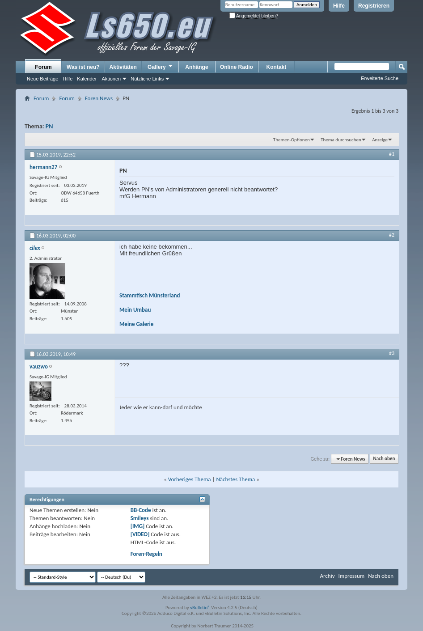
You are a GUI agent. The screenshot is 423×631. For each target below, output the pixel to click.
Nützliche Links (147, 78)
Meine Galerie (136, 324)
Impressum (351, 575)
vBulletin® (200, 607)
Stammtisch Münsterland (149, 295)
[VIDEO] (140, 534)
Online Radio (236, 67)
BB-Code (141, 510)
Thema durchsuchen (341, 140)
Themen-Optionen (291, 140)
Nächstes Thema (235, 479)
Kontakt (276, 67)
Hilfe (339, 6)
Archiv (327, 575)
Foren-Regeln (146, 554)
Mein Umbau (135, 309)
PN (49, 126)
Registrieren (373, 6)
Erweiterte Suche (379, 78)
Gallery (160, 66)
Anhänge (196, 67)
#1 (391, 154)
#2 (391, 235)
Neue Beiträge (42, 78)
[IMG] (138, 526)
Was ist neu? (83, 67)
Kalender (87, 78)
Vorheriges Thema (189, 479)
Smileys (140, 518)
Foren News (99, 98)
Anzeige (380, 140)
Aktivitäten (123, 67)
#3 (391, 353)
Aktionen (111, 78)
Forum (43, 67)
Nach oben (384, 459)
